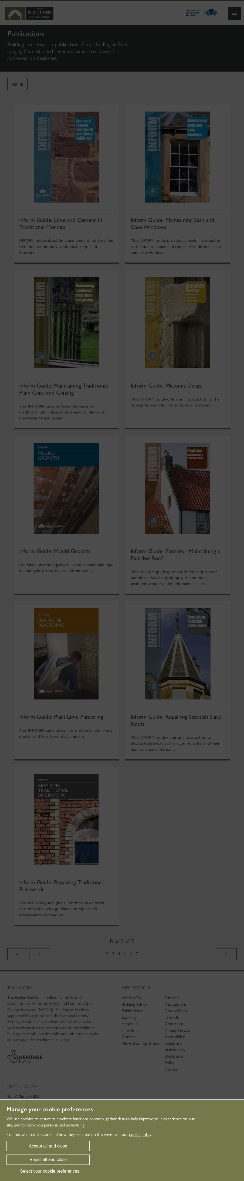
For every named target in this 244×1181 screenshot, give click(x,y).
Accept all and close (48, 1146)
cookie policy (140, 1134)
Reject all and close (48, 1159)
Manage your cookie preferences (49, 1109)
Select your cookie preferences (49, 1171)
